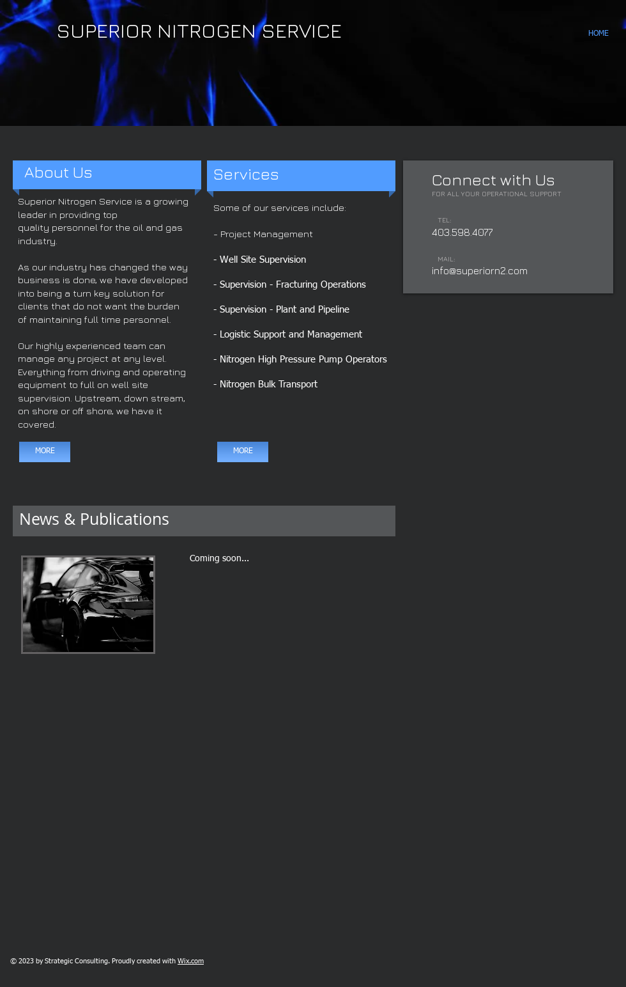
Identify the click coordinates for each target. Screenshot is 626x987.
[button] (313, 63)
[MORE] (44, 452)
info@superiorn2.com (480, 270)
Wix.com (191, 961)
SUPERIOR (104, 30)
